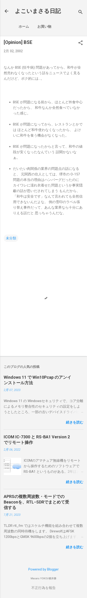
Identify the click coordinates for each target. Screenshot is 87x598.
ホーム (24, 26)
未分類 (11, 238)
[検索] (80, 13)
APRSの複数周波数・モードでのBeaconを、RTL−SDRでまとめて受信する (36, 502)
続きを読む (74, 422)
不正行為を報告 (43, 588)
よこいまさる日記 (38, 11)
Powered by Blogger (43, 569)
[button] (80, 43)
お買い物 (44, 26)
